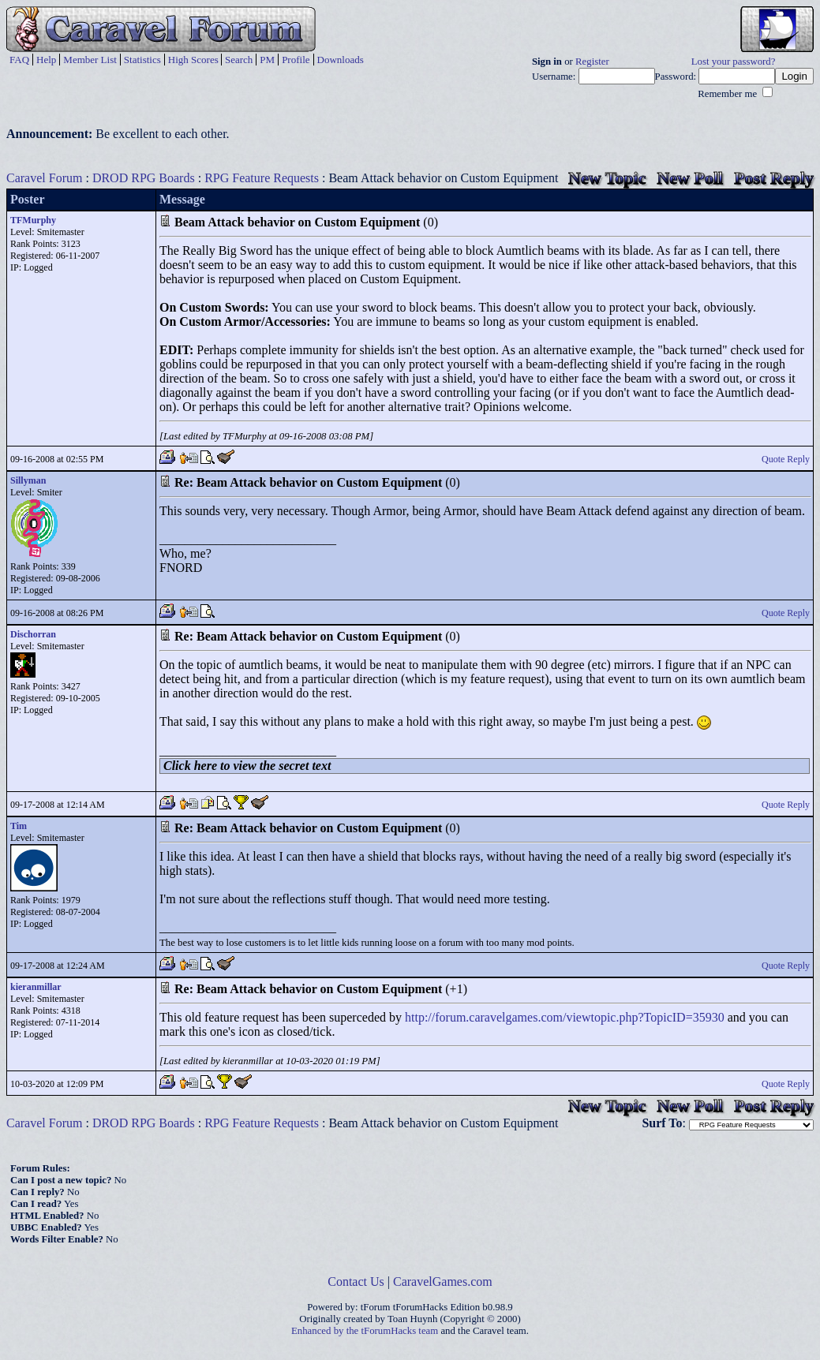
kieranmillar (36, 986)
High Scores (193, 59)
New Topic (607, 178)
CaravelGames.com (442, 1281)
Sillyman (28, 480)
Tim (18, 825)
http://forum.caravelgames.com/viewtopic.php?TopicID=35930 (565, 1017)
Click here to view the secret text (247, 765)
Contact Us (356, 1281)
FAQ (19, 59)
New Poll (690, 178)
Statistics (142, 59)
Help (46, 59)
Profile (295, 59)
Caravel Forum (44, 178)
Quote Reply (786, 459)
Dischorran (33, 634)
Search (239, 59)
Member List (90, 59)
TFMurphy (33, 220)
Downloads (340, 59)
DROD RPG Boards (143, 178)
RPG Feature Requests (261, 178)
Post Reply (774, 178)
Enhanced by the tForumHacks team (364, 1330)
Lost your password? (733, 61)
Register (592, 61)
